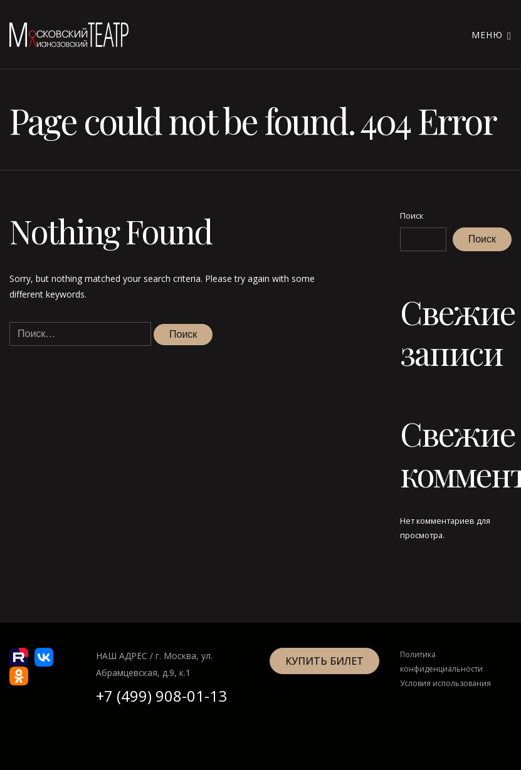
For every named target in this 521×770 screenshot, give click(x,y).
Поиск (411, 216)
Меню (491, 35)
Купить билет (324, 661)
